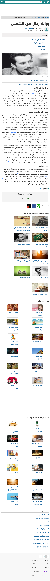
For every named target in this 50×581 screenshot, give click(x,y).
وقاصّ (46, 176)
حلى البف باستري (44, 514)
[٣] (3, 178)
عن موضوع (35, 560)
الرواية (33, 93)
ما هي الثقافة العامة (42, 518)
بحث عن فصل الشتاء (43, 532)
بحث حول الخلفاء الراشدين (41, 539)
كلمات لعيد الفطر (44, 521)
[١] (32, 108)
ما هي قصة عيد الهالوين (41, 536)
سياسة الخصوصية (33, 564)
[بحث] (40, 2)
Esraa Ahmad (29, 28)
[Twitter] (44, 556)
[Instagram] (40, 556)
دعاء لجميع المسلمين (43, 546)
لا (22, 198)
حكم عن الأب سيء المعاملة (41, 543)
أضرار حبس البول (44, 525)
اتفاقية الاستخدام (44, 564)
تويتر (29, 206)
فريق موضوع (34, 567)
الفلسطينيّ (12, 132)
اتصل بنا (47, 560)
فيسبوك (34, 206)
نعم (27, 198)
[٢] (17, 174)
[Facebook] (47, 556)
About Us (46, 567)
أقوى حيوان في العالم (42, 529)
